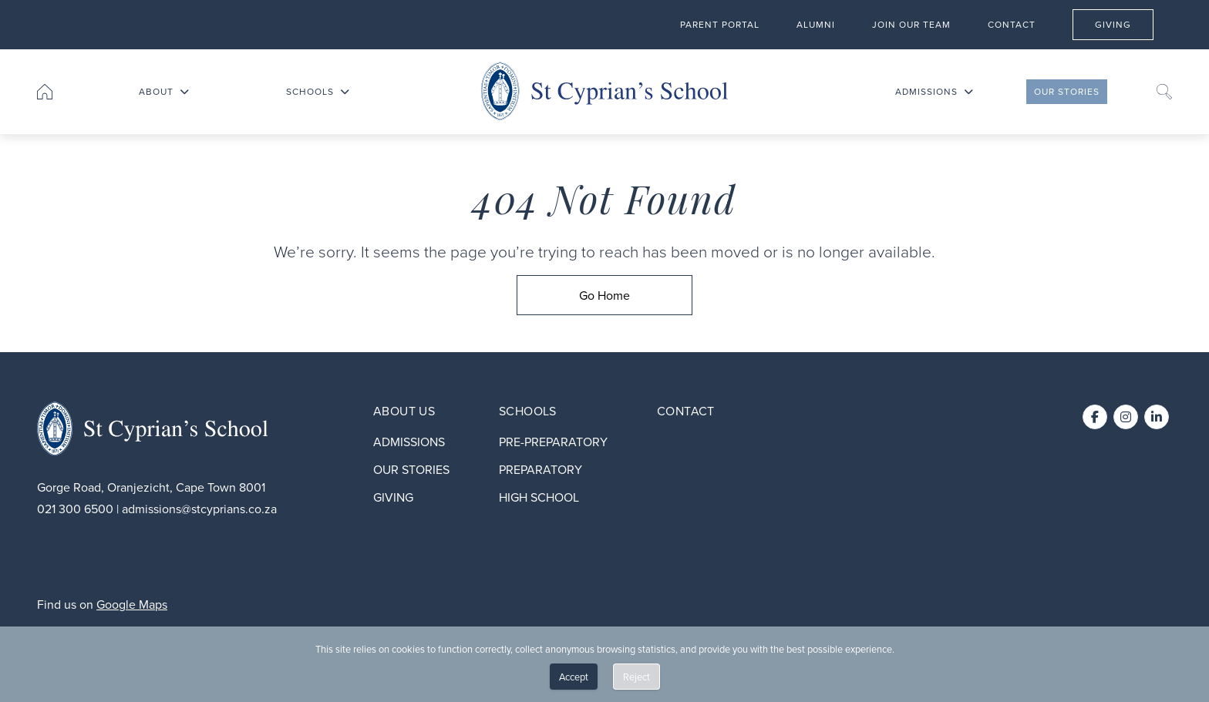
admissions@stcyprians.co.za (199, 508)
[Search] (1164, 91)
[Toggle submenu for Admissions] (968, 92)
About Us (404, 410)
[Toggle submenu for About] (184, 92)
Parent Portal (719, 23)
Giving (1124, 23)
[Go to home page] (44, 91)
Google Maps (131, 604)
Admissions (926, 92)
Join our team (911, 23)
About (156, 92)
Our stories (1067, 92)
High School (539, 497)
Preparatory (540, 469)
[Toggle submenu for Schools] (344, 92)
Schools (310, 92)
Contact (1012, 23)
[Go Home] (604, 295)
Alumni (815, 23)
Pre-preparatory (553, 441)
